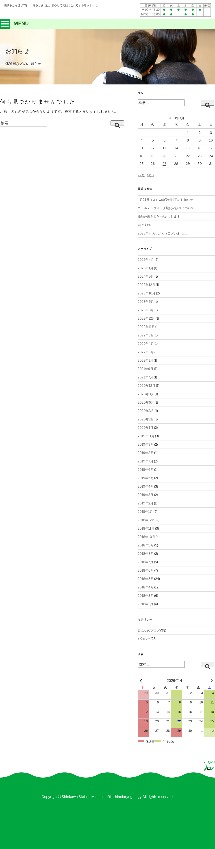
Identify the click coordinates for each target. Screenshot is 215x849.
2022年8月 (146, 335)
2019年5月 (146, 478)
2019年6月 (146, 469)
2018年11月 (146, 528)
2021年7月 (145, 377)
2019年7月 (145, 461)
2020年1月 (146, 427)
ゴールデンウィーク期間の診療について (166, 208)
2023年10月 (147, 293)
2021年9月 (145, 369)
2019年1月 (145, 511)
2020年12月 (146, 385)
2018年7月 (145, 562)
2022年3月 (146, 352)
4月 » (150, 175)
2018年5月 (146, 579)
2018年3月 (146, 595)
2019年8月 (146, 453)
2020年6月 (146, 402)
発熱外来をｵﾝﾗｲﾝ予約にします (159, 216)
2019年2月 (145, 503)
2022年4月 (146, 343)
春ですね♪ (145, 225)
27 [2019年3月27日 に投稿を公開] (164, 164)
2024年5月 (146, 276)
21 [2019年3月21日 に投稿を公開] (176, 156)
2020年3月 (146, 411)
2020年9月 (146, 394)
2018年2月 (145, 604)
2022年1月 (145, 360)
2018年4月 (146, 587)
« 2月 (141, 175)
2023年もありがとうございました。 (163, 233)
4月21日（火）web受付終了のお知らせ (165, 199)
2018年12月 (146, 520)
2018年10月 (146, 537)
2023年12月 (146, 285)
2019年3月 (146, 495)
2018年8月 (146, 553)
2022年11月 (146, 327)
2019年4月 (146, 486)
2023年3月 (146, 310)
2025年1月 (145, 268)
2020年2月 (146, 419)
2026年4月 (146, 259)
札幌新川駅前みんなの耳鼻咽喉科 (61, 13)
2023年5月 (146, 301)
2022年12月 (146, 318)
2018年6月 (146, 570)
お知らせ (144, 639)
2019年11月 (146, 436)
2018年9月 (146, 545)
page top (209, 766)
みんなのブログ (149, 630)
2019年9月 (146, 444)
